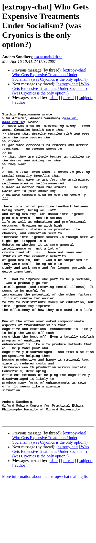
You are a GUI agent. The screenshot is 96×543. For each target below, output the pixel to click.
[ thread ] (68, 98)
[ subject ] (85, 98)
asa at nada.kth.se (48, 57)
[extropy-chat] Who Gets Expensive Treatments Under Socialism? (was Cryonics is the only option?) (50, 74)
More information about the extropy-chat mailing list (45, 538)
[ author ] (20, 102)
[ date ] (54, 98)
